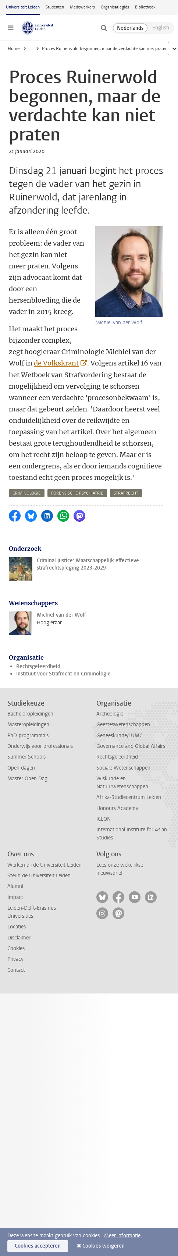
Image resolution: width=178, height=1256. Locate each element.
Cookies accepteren (38, 1245)
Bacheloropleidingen (30, 713)
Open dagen (21, 767)
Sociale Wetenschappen (123, 767)
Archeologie (109, 713)
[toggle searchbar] (103, 28)
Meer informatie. (123, 1235)
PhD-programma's (28, 735)
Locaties (16, 926)
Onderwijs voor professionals (40, 746)
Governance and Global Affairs (130, 746)
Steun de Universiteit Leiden (39, 875)
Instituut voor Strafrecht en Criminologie (63, 673)
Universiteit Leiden (23, 7)
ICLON (103, 819)
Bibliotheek (145, 7)
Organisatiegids (115, 7)
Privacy (15, 959)
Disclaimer (19, 937)
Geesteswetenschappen (123, 724)
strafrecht (126, 493)
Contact (16, 970)
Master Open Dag (27, 778)
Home (13, 48)
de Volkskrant (56, 363)
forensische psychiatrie (77, 493)
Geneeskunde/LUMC (119, 735)
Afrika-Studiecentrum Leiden (128, 797)
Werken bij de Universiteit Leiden (44, 864)
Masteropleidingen (28, 724)
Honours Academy (117, 808)
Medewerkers (82, 7)
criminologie (27, 493)
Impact (15, 897)
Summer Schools (26, 756)
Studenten (55, 7)
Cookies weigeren (103, 1245)
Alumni (15, 886)
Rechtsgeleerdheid (38, 666)
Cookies (16, 948)
